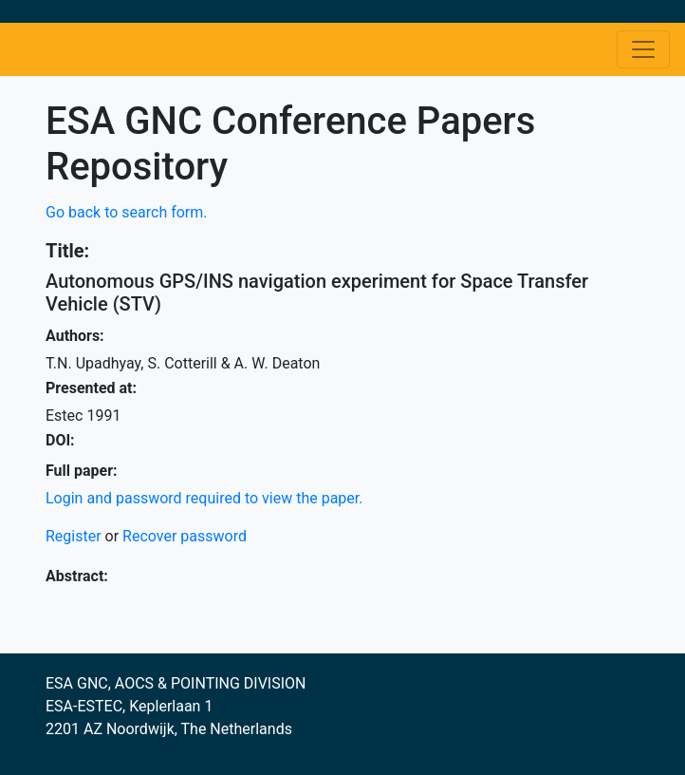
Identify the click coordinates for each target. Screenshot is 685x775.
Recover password (184, 536)
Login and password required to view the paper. (204, 498)
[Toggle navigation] (643, 49)
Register (74, 536)
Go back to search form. (127, 212)
